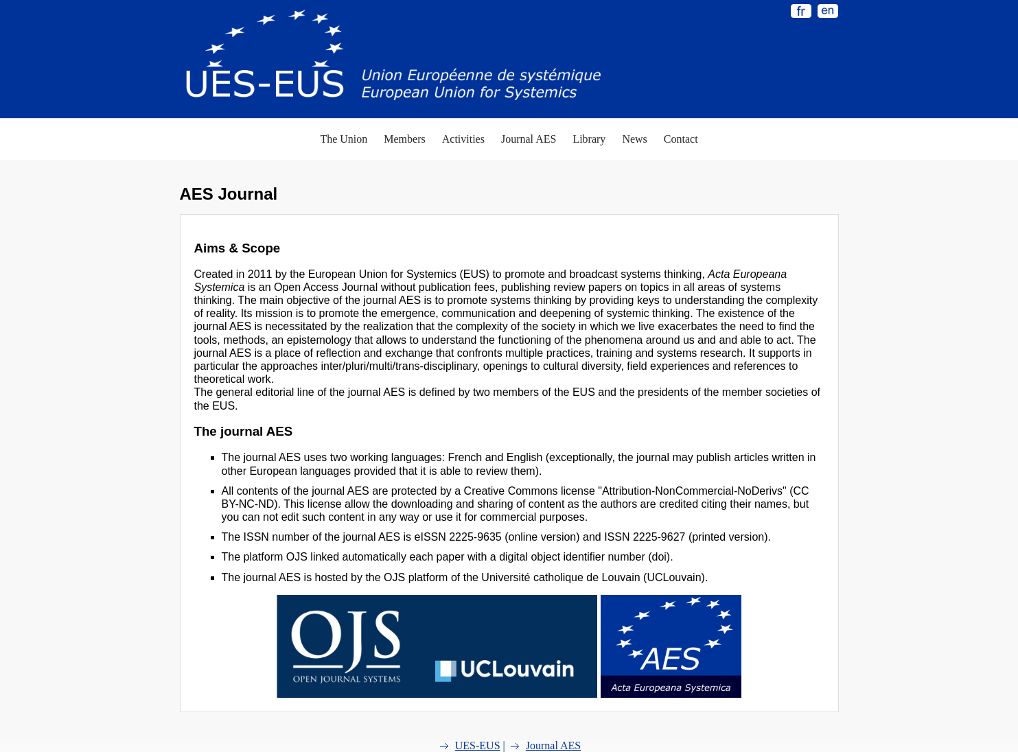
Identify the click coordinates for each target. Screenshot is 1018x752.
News (634, 139)
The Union (343, 139)
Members (404, 139)
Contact (681, 139)
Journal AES (528, 139)
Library (588, 139)
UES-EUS (477, 745)
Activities (463, 139)
